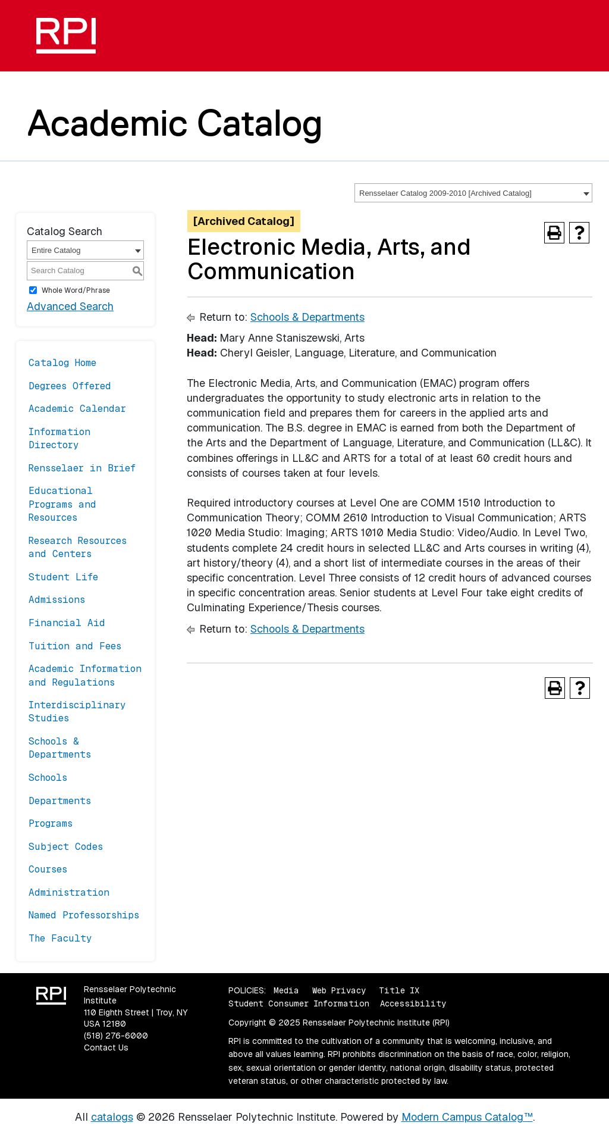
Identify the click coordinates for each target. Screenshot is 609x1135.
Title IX (399, 990)
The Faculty (60, 938)
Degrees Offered (70, 386)
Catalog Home (62, 363)
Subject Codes (66, 846)
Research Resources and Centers (78, 547)
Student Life (63, 577)
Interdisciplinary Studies (77, 711)
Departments (60, 801)
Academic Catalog (175, 122)
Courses (48, 869)
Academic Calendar (77, 408)
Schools (48, 777)
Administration (69, 892)
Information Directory (59, 438)
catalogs (112, 1117)
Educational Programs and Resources (62, 504)
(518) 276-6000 (116, 1035)
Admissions (57, 599)
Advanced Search (70, 306)
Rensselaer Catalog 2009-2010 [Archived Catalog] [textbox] (445, 193)
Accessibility (413, 1003)
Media (286, 990)
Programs (51, 823)
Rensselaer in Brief (82, 468)
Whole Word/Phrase (76, 290)
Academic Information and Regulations (85, 675)
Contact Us (106, 1047)
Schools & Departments (60, 748)
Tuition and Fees (75, 646)
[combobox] (473, 192)
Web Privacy (339, 990)
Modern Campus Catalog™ (467, 1117)
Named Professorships (84, 915)
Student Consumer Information (298, 1003)
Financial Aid (67, 623)
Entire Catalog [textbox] (56, 250)
